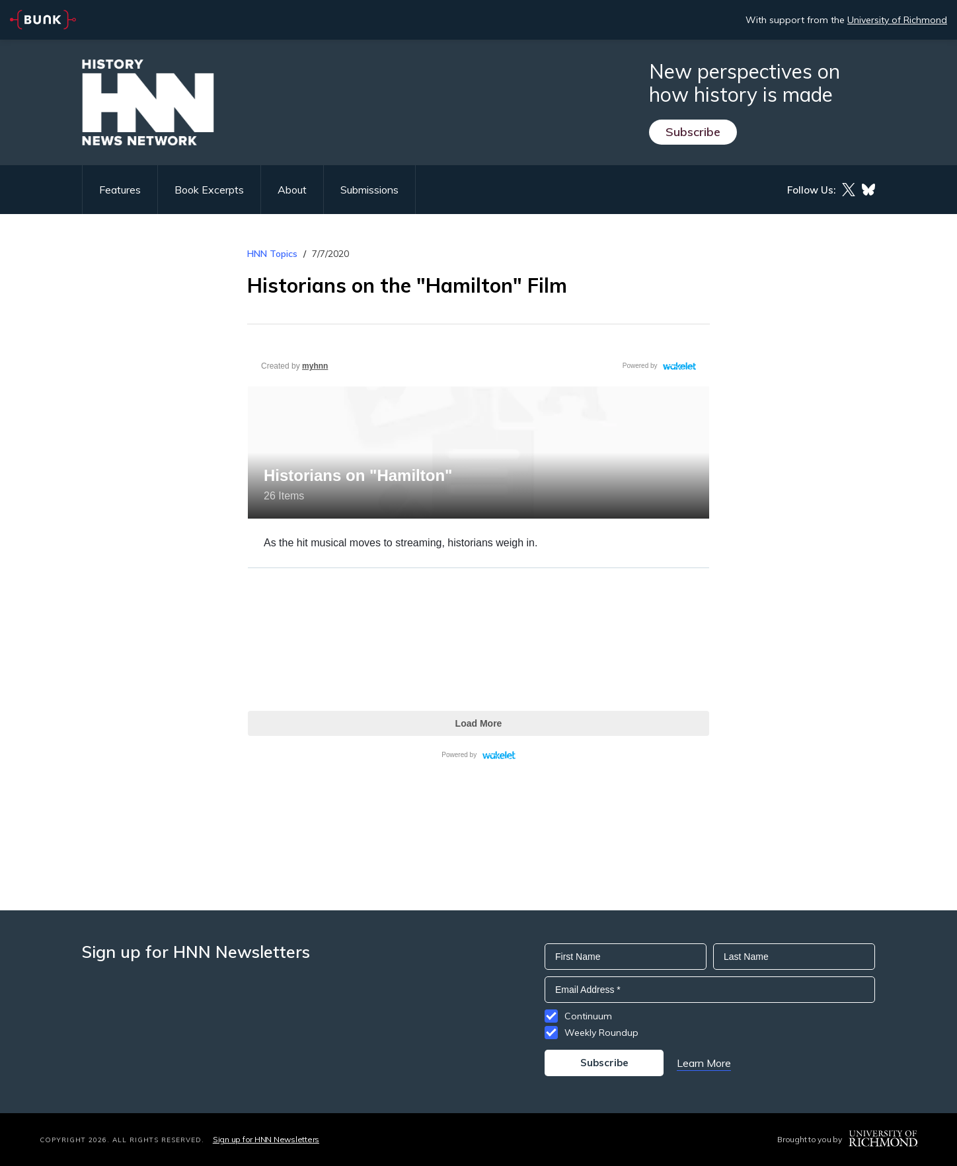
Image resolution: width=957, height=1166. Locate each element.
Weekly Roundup (601, 1032)
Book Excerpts (209, 189)
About (292, 189)
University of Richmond (897, 20)
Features (120, 189)
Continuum (588, 1016)
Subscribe (693, 131)
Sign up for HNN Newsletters (266, 1139)
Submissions (369, 189)
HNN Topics (272, 254)
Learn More (704, 1063)
